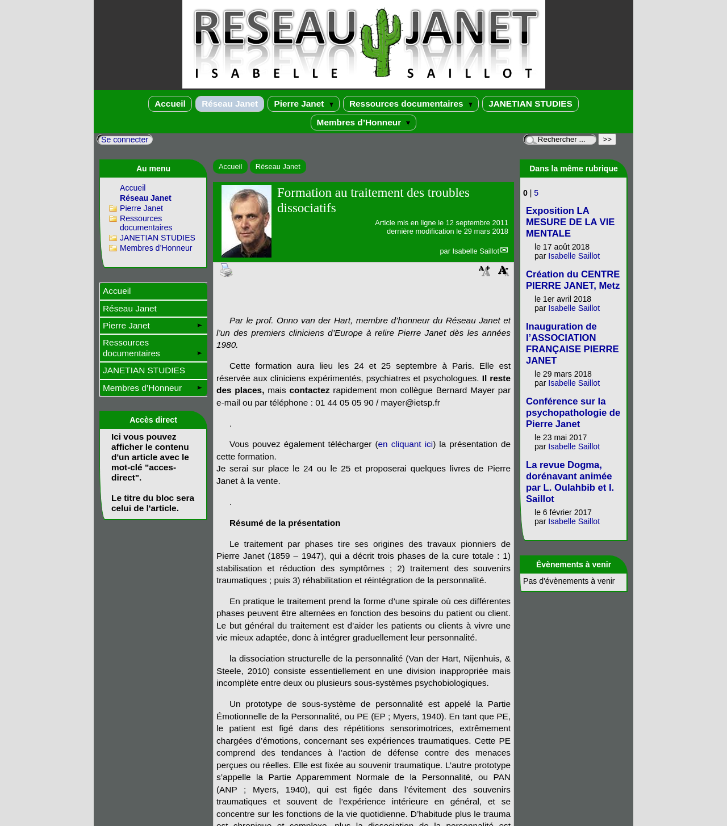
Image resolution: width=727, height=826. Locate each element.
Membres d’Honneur (364, 122)
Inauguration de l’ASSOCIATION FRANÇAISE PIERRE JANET (572, 343)
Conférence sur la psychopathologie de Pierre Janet (573, 412)
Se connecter (124, 139)
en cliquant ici (405, 444)
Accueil (170, 103)
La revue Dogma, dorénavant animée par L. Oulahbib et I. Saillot (570, 482)
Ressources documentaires (411, 103)
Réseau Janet (230, 103)
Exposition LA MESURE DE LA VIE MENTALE (570, 222)
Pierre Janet (303, 103)
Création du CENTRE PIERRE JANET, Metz (573, 280)
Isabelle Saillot (475, 251)
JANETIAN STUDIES (530, 103)
